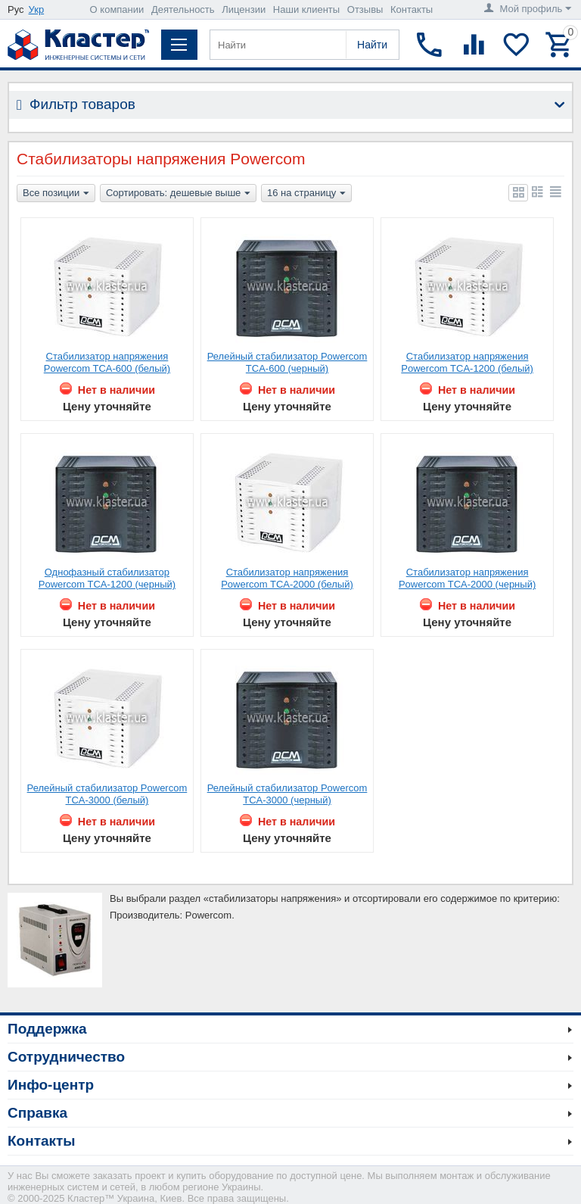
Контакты (411, 9)
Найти (372, 45)
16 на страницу (306, 194)
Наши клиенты (306, 9)
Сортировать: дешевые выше (178, 194)
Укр (37, 9)
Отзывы (365, 9)
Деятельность (183, 9)
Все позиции (56, 194)
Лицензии (244, 9)
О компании (117, 9)
